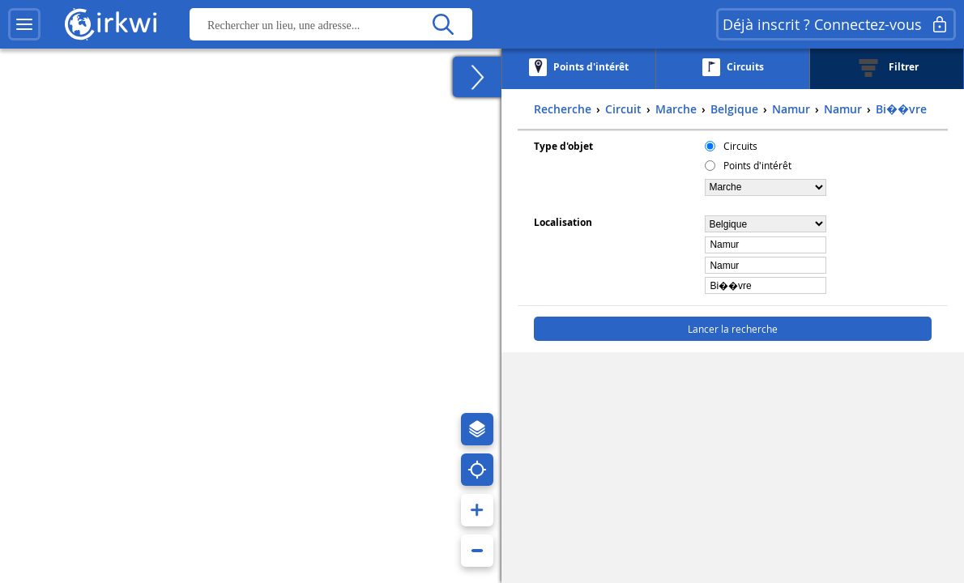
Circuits (740, 145)
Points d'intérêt (757, 165)
